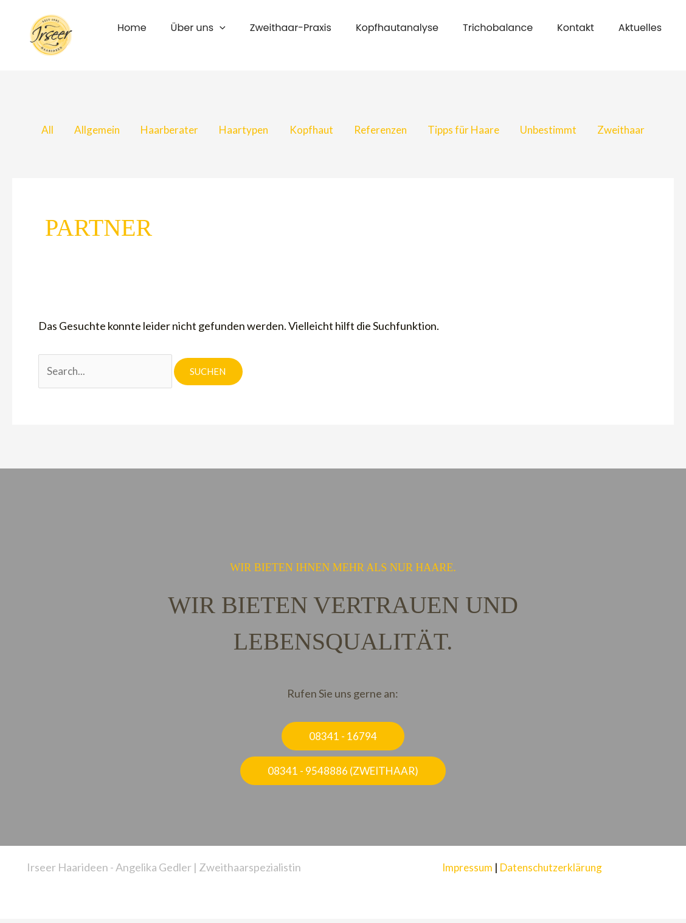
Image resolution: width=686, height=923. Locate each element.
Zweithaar (635, 130)
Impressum (464, 871)
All (32, 130)
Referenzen (382, 130)
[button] (246, 28)
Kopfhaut (308, 130)
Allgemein (84, 130)
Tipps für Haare (469, 130)
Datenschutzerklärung (552, 871)
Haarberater (160, 130)
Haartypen (238, 130)
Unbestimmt (558, 130)
